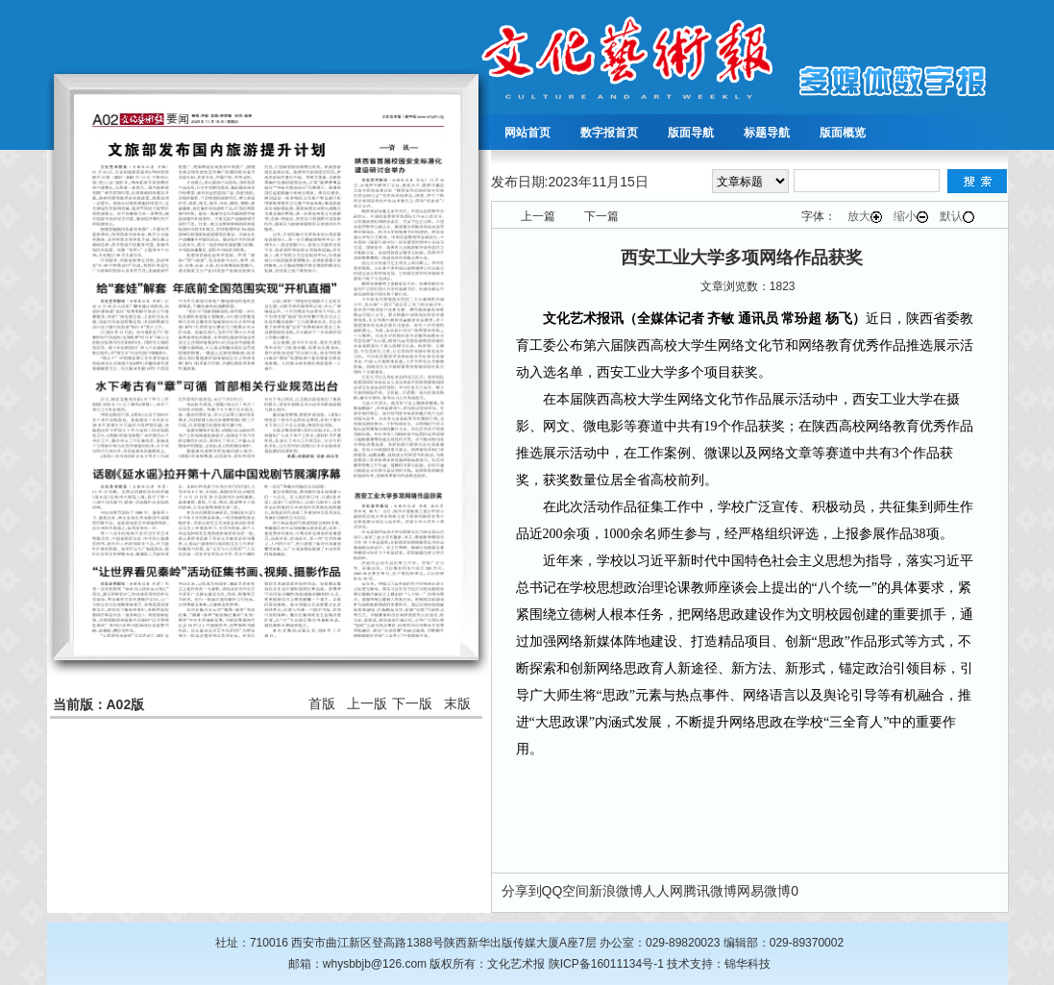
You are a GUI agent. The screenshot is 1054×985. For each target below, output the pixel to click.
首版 (321, 703)
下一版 (412, 703)
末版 (457, 703)
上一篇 (538, 216)
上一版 (367, 703)
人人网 (663, 891)
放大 (864, 216)
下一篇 (601, 216)
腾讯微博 (710, 891)
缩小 (911, 216)
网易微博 (764, 891)
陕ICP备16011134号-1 (606, 964)
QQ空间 (566, 891)
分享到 (522, 891)
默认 (957, 216)
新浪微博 (616, 891)
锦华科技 (747, 964)
